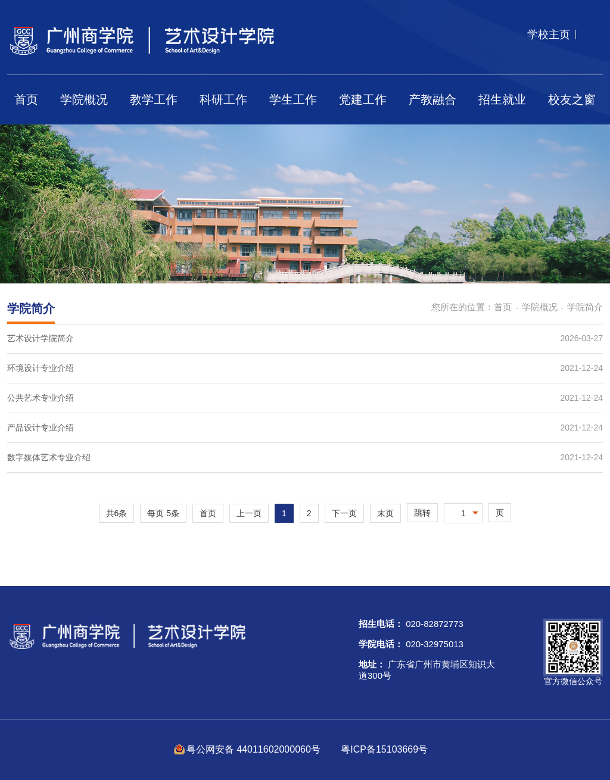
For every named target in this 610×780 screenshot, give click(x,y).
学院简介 (585, 307)
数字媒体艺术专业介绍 (49, 457)
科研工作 (223, 99)
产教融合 (432, 99)
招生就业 (502, 99)
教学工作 (154, 99)
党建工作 (363, 99)
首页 (26, 99)
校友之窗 (572, 99)
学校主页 (548, 34)
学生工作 (293, 99)
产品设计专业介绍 (40, 427)
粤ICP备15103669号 (384, 749)
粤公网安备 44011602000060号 (254, 749)
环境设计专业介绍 (40, 368)
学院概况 (84, 99)
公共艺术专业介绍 (40, 398)
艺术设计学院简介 (40, 338)
